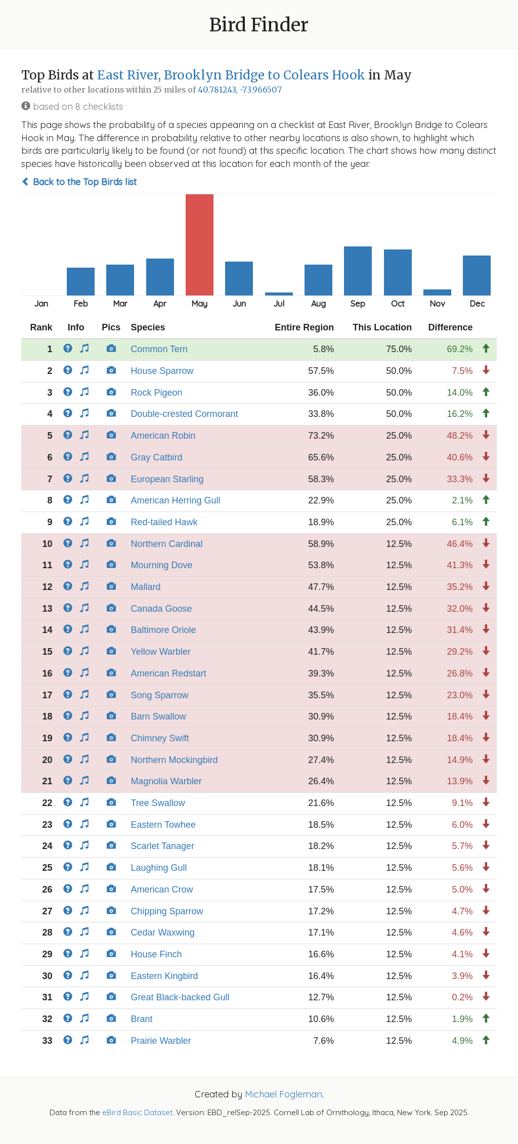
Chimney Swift (160, 738)
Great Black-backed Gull (180, 997)
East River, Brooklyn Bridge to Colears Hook (231, 75)
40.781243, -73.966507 (240, 90)
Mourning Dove (161, 565)
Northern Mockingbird (174, 760)
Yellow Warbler (161, 652)
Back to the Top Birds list (79, 182)
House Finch (156, 954)
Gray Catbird (156, 457)
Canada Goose (161, 609)
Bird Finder (259, 25)
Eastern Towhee (163, 825)
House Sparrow (162, 371)
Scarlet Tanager (162, 846)
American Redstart (168, 673)
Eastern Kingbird (164, 976)
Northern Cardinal (166, 544)
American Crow (162, 889)
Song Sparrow (159, 695)
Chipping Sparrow (167, 911)
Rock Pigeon (156, 393)
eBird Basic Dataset (137, 1112)
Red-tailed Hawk (164, 522)
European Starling (167, 479)
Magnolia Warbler (166, 781)
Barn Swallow (158, 716)
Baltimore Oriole (163, 630)
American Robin (163, 436)
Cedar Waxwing (162, 932)
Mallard (145, 587)
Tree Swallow (158, 803)
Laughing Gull (159, 868)
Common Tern (159, 349)
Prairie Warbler (161, 1041)
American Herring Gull (175, 500)
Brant (141, 1019)
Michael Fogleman (283, 1094)
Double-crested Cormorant (184, 414)
